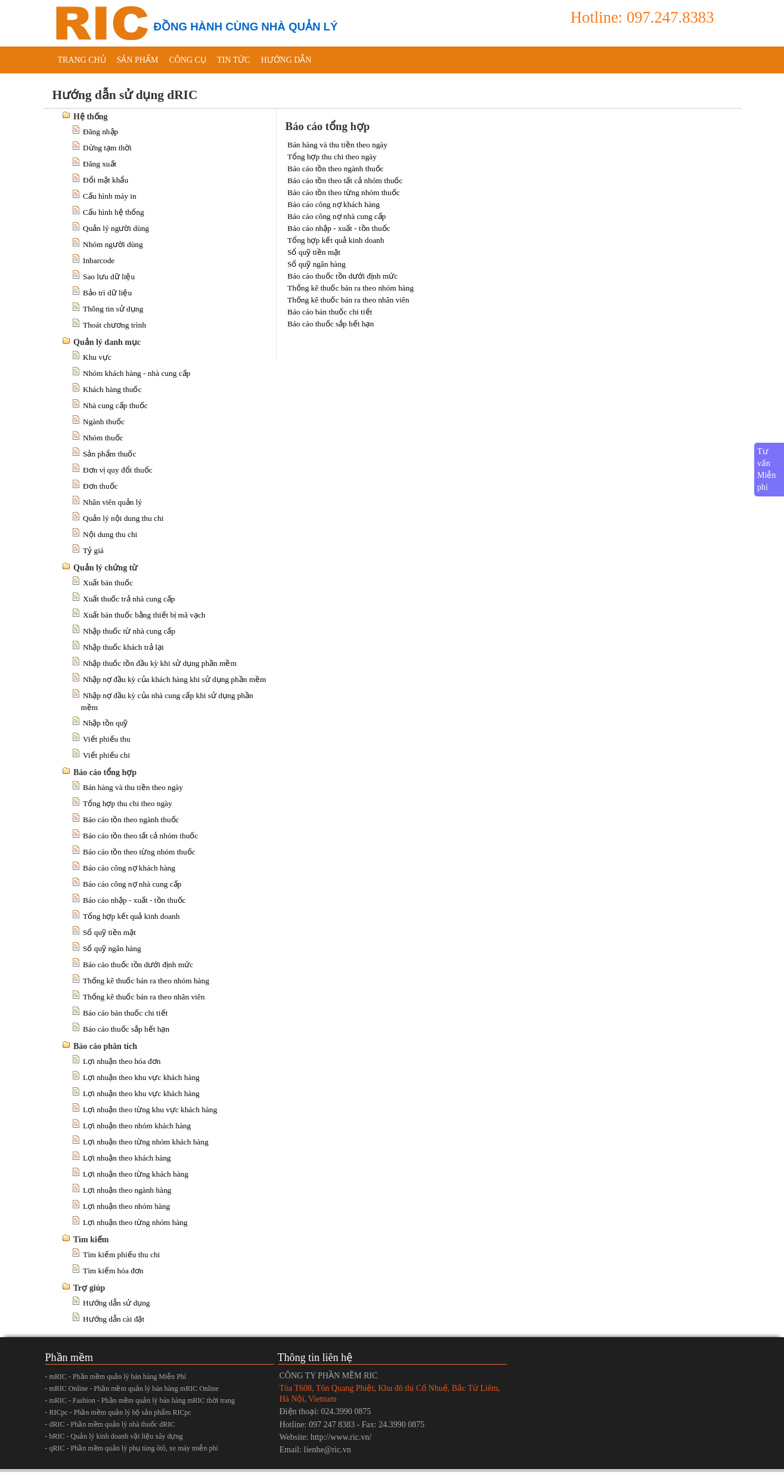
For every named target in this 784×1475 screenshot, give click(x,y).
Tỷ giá (93, 550)
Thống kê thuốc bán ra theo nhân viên (143, 996)
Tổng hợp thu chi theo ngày (127, 803)
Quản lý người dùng (116, 228)
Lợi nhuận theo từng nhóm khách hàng (146, 1141)
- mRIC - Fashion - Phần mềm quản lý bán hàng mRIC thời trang (140, 1400)
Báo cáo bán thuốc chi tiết (125, 1012)
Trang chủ (82, 59)
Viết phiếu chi (106, 755)
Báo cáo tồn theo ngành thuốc (131, 819)
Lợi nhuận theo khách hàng (127, 1157)
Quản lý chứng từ (105, 567)
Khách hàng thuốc (112, 389)
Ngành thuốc (104, 421)
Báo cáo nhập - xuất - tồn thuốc (134, 900)
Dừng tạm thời (107, 147)
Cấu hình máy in (110, 196)
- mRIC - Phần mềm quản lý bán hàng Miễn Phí (116, 1376)
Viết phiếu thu (107, 739)
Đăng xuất (99, 163)
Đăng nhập (100, 131)
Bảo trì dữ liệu (107, 292)
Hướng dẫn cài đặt (113, 1318)
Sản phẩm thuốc (109, 453)
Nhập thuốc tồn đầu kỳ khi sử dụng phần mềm (160, 663)
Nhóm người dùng (113, 244)
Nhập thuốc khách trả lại (123, 647)
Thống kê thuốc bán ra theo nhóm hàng (146, 980)
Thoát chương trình (114, 324)
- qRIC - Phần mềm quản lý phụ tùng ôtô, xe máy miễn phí (131, 1448)
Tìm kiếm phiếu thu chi (121, 1254)
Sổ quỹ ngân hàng (112, 948)
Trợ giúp (89, 1287)
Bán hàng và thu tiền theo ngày (133, 787)
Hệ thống (90, 116)
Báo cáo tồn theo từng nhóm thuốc (139, 851)
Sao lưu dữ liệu (109, 276)
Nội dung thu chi (110, 534)
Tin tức (233, 59)
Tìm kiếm (91, 1239)
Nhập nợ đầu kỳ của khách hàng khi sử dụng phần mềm (174, 679)
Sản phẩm (138, 59)
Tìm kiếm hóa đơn (113, 1270)
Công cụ (187, 59)
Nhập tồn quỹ (105, 722)
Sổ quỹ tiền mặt (109, 932)
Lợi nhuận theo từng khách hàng (135, 1173)
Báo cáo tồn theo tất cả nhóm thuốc (140, 835)
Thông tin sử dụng (113, 308)
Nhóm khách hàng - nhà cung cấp (136, 373)
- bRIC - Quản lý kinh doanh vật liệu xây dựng (114, 1436)
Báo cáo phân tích (105, 1046)
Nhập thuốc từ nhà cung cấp (129, 631)
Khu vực (97, 357)
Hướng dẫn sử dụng (116, 1302)
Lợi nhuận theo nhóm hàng (126, 1206)
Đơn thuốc (100, 486)
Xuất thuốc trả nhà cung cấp (129, 598)
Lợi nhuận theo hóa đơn (121, 1061)
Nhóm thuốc (103, 437)
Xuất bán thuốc (108, 582)
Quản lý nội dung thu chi (123, 518)
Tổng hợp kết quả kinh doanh (131, 916)
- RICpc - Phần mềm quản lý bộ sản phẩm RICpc (118, 1412)
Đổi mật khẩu (105, 179)
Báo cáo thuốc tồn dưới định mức (138, 964)
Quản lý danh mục (107, 342)
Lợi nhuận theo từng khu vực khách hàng (150, 1109)
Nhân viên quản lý (112, 502)
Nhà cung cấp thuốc (115, 405)
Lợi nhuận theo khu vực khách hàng (141, 1077)
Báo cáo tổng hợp (105, 772)
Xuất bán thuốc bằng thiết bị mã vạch (144, 614)
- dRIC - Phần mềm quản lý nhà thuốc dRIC (110, 1424)
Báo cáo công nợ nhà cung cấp (132, 884)
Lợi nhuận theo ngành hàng (127, 1190)
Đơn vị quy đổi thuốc (118, 469)
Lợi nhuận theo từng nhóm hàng (135, 1222)
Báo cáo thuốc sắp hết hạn (126, 1029)
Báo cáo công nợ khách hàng (129, 867)
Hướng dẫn (286, 59)
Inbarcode (98, 260)
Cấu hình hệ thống (113, 212)
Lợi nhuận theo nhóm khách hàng (137, 1125)
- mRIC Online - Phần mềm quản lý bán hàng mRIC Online (132, 1388)
